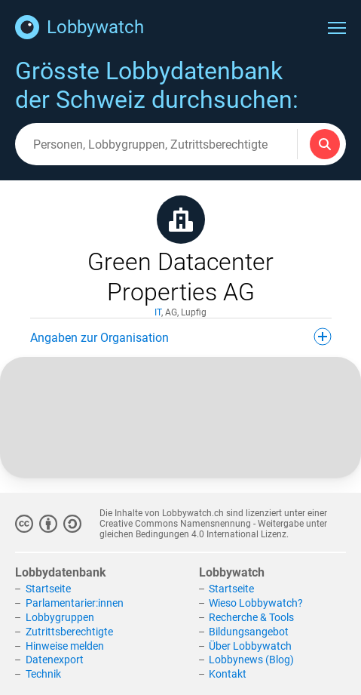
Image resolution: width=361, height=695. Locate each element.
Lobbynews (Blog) (251, 659)
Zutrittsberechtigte (69, 632)
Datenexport (55, 659)
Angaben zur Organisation (181, 337)
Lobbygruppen (60, 617)
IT (157, 312)
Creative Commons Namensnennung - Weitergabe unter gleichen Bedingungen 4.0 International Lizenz (213, 529)
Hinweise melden (65, 646)
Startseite (48, 589)
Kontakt (227, 674)
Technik (43, 674)
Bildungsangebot (249, 632)
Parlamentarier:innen (75, 603)
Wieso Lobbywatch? (256, 603)
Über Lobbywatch (250, 646)
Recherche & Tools (251, 617)
